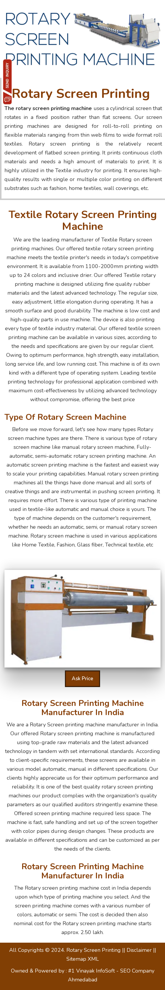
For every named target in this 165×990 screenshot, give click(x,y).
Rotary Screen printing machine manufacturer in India (83, 708)
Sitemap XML (82, 958)
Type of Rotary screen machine (65, 417)
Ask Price (82, 678)
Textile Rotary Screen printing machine (83, 220)
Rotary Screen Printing (81, 94)
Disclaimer (140, 950)
